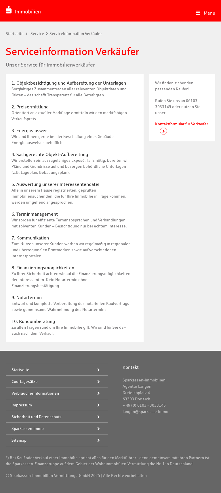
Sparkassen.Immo (28, 428)
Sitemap (19, 440)
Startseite (15, 33)
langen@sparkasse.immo (145, 411)
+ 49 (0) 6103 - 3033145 (144, 405)
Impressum (22, 405)
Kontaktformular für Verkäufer (181, 124)
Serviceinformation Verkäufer (75, 33)
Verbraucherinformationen (35, 393)
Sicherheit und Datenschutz (37, 416)
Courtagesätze (25, 381)
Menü (209, 13)
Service (37, 33)
